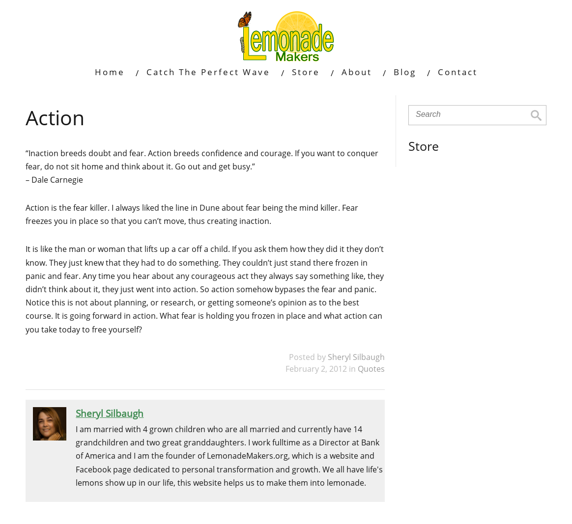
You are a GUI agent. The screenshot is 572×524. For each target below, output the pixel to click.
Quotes (371, 368)
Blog (405, 72)
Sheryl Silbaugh (356, 357)
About (357, 72)
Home (110, 72)
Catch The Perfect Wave (208, 72)
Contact (458, 72)
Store (306, 72)
